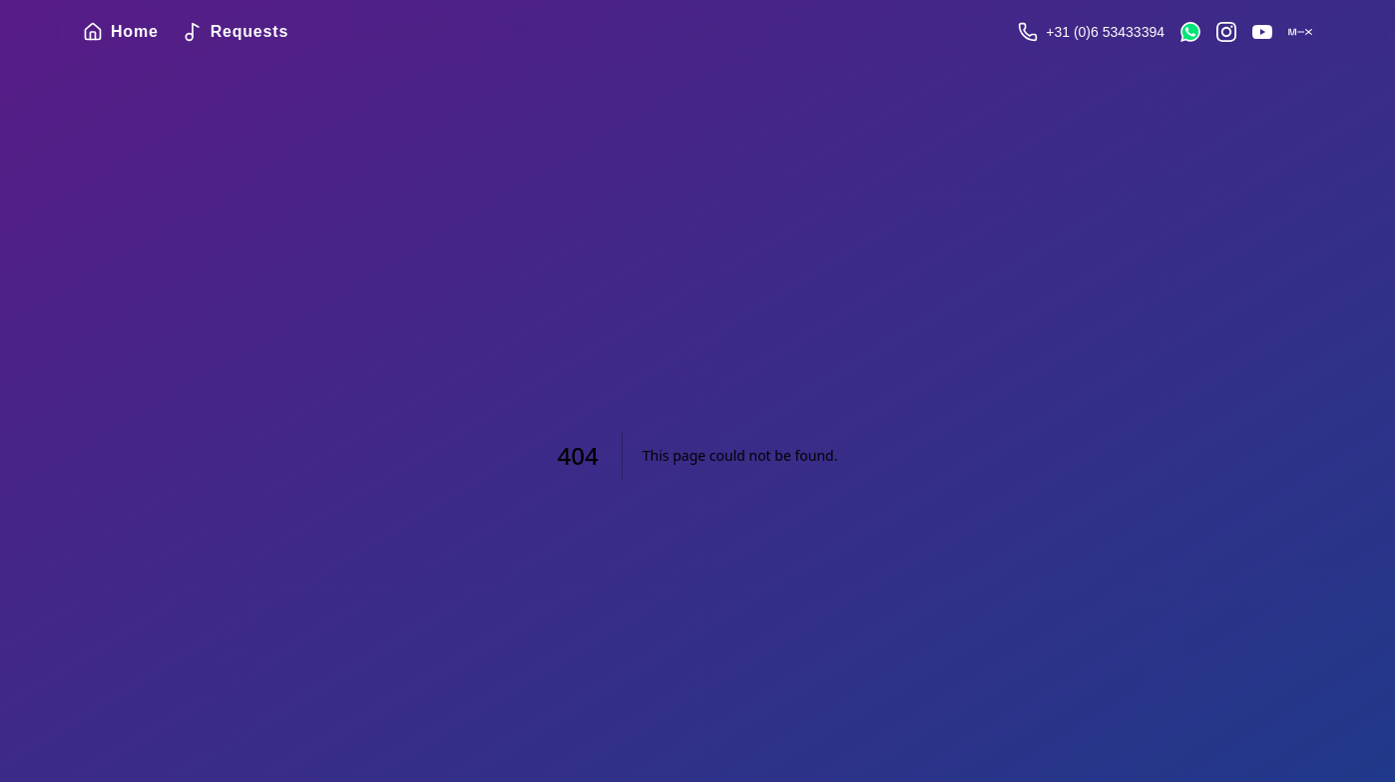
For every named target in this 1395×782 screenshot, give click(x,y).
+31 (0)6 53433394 (1105, 32)
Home (121, 32)
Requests (235, 32)
